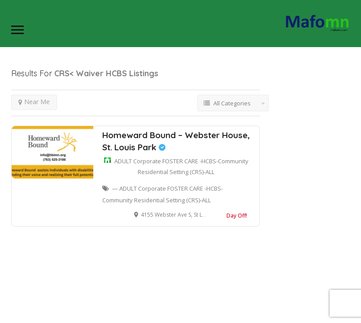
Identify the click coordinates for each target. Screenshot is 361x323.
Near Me (34, 101)
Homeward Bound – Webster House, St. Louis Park (176, 141)
